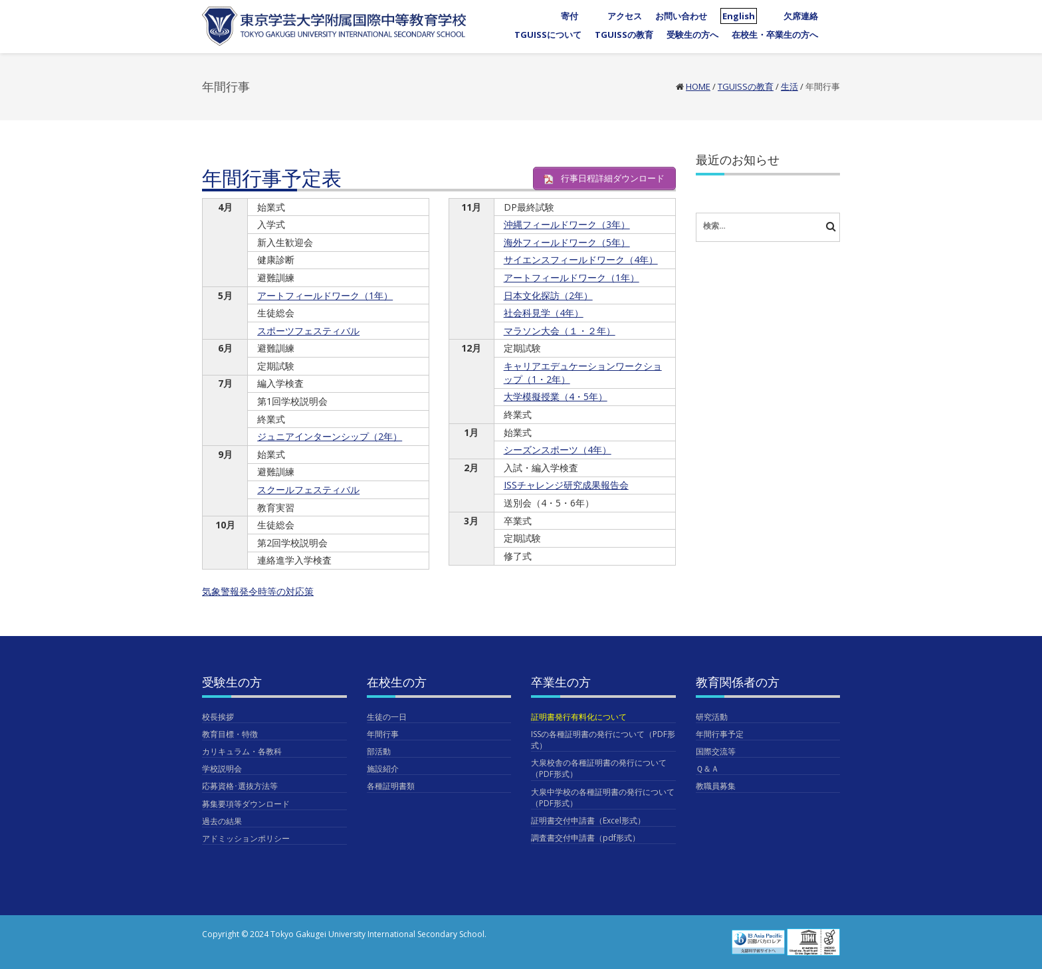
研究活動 (712, 716)
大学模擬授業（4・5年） (555, 396)
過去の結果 (222, 821)
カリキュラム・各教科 (242, 751)
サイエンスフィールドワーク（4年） (581, 259)
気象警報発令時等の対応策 (258, 591)
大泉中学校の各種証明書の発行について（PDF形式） (603, 797)
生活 (789, 86)
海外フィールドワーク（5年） (567, 242)
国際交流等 (716, 751)
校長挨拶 (218, 716)
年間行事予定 (720, 734)
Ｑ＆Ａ (707, 768)
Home (698, 86)
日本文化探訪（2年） (548, 295)
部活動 (379, 751)
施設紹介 (383, 768)
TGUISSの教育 (746, 86)
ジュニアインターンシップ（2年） (329, 436)
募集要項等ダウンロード (246, 803)
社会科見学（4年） (543, 312)
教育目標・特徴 (230, 734)
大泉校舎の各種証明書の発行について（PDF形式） (599, 768)
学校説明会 (222, 768)
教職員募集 (716, 786)
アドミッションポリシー (246, 838)
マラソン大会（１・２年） (559, 330)
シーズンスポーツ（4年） (557, 449)
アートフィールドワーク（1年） (325, 295)
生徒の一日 (387, 716)
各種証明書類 (391, 786)
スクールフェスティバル (308, 489)
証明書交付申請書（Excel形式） (588, 820)
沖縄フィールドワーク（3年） (567, 224)
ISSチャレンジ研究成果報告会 (566, 485)
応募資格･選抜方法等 (240, 786)
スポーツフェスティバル (308, 330)
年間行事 (383, 734)
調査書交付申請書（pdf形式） (585, 837)
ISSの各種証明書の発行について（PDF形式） (603, 739)
